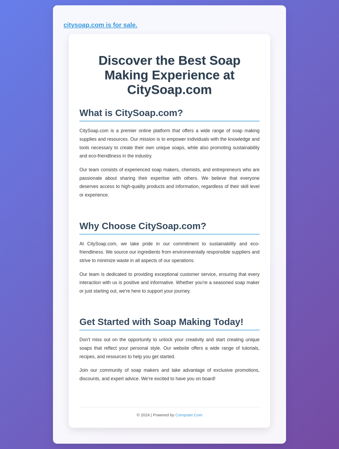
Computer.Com (188, 415)
